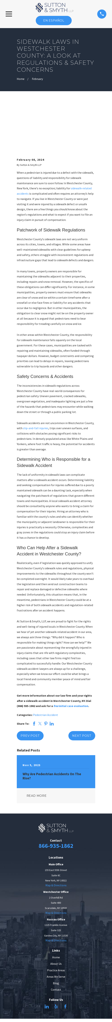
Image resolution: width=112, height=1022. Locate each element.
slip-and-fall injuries (35, 381)
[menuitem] (47, 1004)
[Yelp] (56, 960)
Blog (56, 936)
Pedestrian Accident (45, 668)
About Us (56, 917)
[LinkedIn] (47, 960)
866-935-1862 (56, 798)
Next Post (81, 689)
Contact (56, 942)
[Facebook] (65, 960)
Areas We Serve (56, 930)
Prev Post (30, 689)
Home (56, 910)
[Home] (55, 7)
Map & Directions (56, 838)
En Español (53, 20)
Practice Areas (56, 923)
